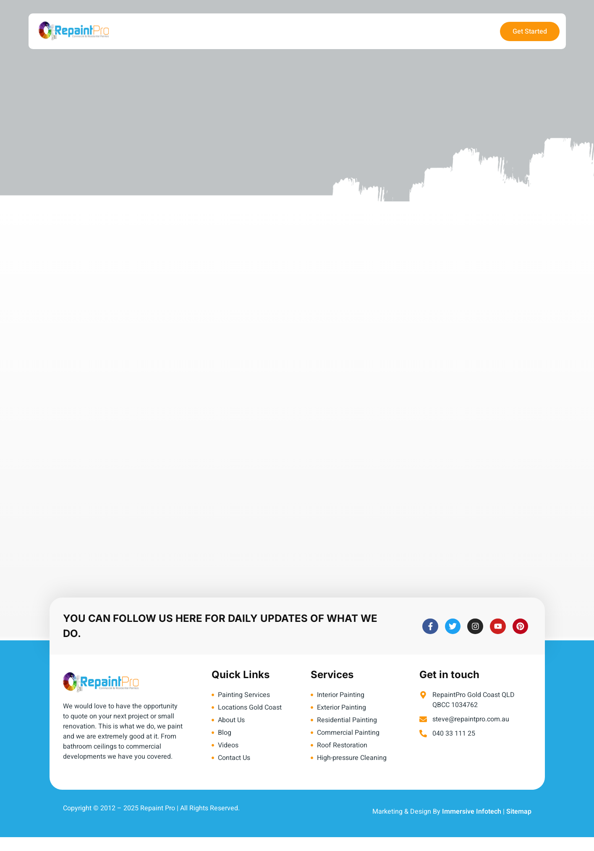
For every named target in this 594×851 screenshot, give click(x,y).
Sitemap (518, 812)
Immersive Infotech (471, 812)
